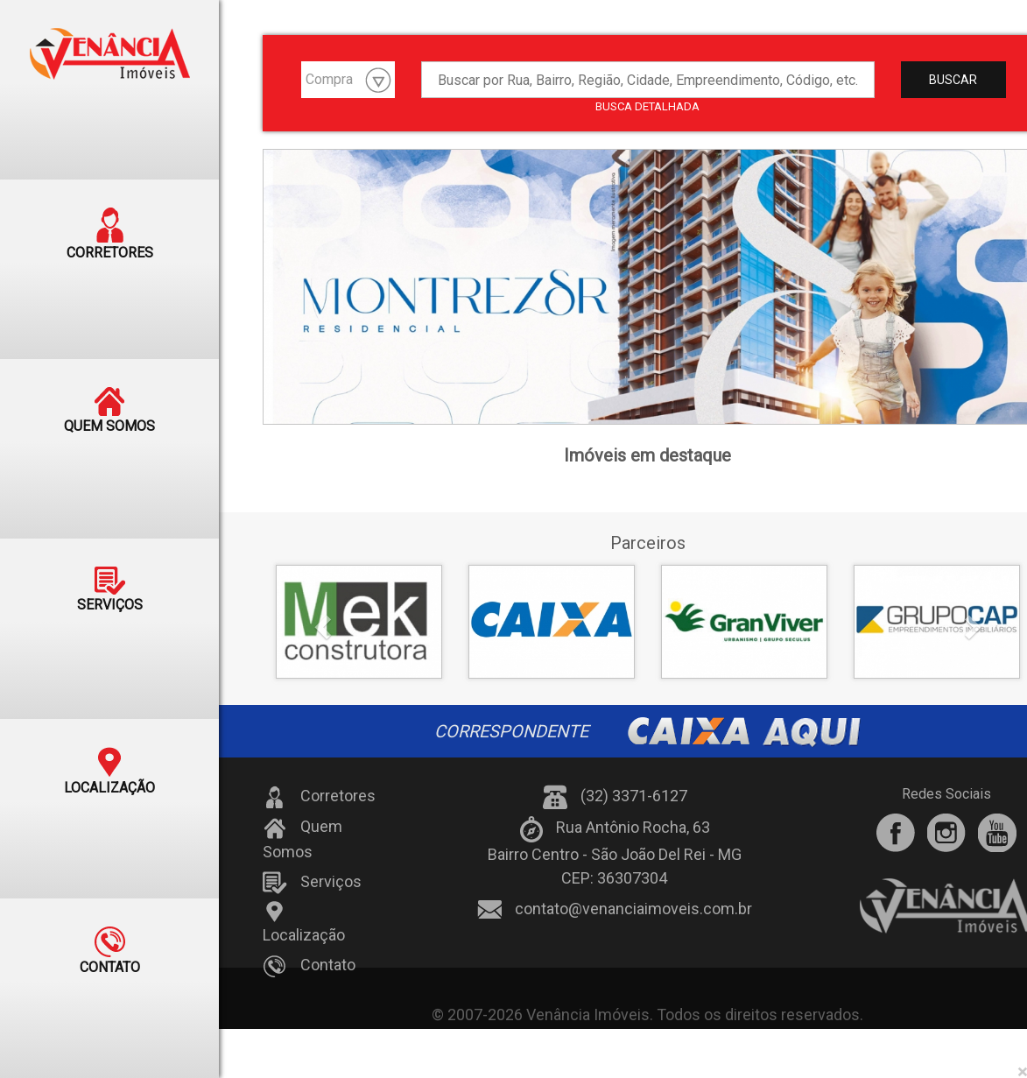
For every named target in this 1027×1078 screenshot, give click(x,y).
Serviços (312, 882)
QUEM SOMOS (109, 404)
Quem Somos (302, 839)
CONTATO (110, 935)
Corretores (319, 797)
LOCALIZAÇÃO (109, 758)
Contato (309, 966)
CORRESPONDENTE (647, 731)
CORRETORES (110, 231)
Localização (304, 922)
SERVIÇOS (110, 581)
